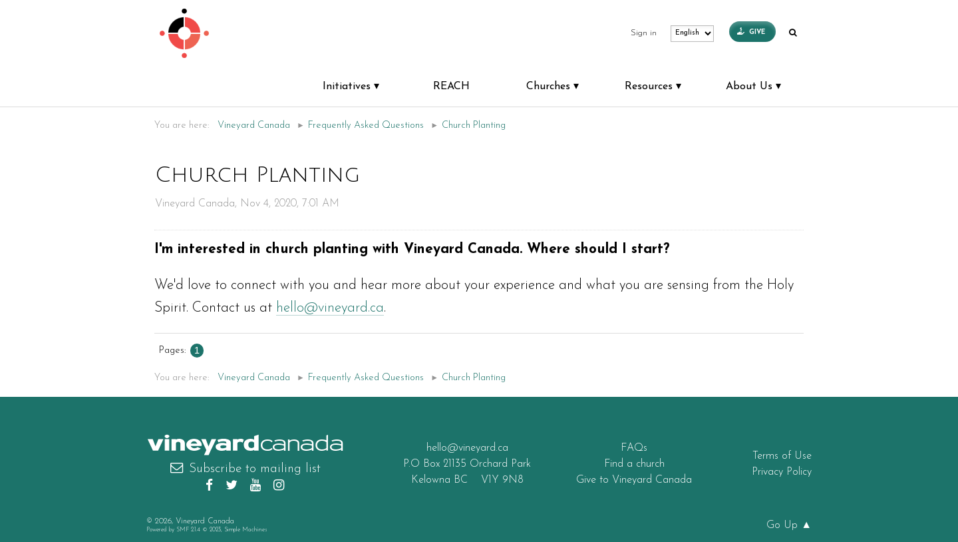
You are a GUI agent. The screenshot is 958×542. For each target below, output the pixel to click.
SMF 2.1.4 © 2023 (198, 530)
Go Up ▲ (789, 525)
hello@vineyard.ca (330, 308)
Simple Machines (245, 530)
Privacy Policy (782, 472)
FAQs (634, 448)
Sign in (644, 33)
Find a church (634, 464)
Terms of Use (782, 456)
